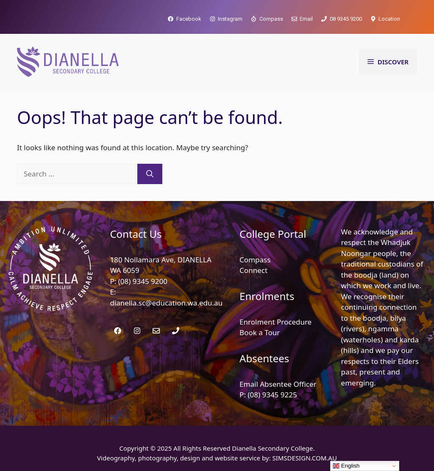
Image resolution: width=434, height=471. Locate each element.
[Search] (149, 174)
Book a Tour (259, 332)
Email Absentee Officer (278, 384)
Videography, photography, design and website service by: (184, 458)
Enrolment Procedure (275, 322)
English (346, 466)
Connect (253, 270)
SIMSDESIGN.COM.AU (304, 458)
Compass (254, 259)
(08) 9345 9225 (272, 394)
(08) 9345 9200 (142, 281)
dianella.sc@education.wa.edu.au (166, 303)
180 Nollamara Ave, (143, 259)
